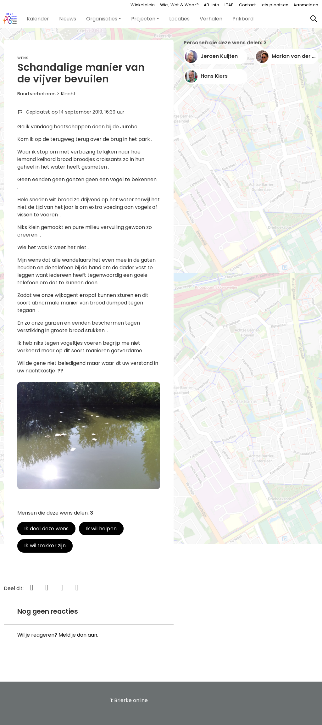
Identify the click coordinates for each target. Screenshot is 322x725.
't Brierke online (129, 700)
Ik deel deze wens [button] (46, 528)
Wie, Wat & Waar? (179, 5)
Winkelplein (142, 5)
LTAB (229, 5)
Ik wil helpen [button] (101, 528)
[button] (38, 19)
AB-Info (211, 5)
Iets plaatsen (274, 5)
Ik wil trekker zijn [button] (45, 545)
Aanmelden (305, 5)
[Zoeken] (314, 19)
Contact (247, 5)
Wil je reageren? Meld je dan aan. (57, 635)
